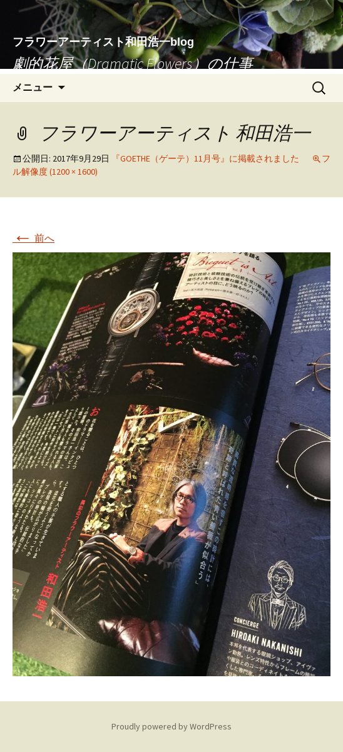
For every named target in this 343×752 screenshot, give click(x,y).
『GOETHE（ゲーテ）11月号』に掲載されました (205, 158)
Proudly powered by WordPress (171, 726)
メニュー (33, 87)
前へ (33, 238)
